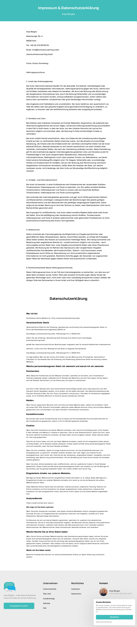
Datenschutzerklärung (104, 622)
